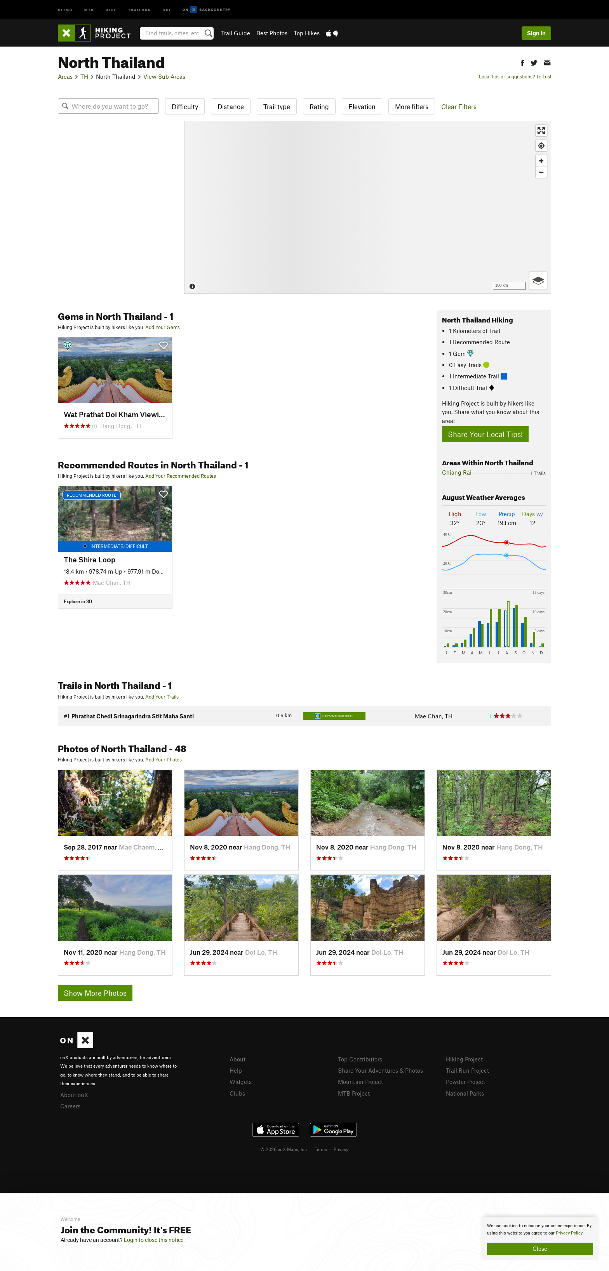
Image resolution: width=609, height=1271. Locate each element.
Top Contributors (360, 1059)
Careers (70, 1106)
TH (84, 76)
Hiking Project (464, 1059)
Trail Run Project (467, 1070)
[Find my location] (541, 145)
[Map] (367, 207)
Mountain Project (360, 1081)
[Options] (538, 281)
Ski (167, 9)
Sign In (536, 32)
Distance (231, 106)
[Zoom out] (541, 172)
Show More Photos (95, 992)
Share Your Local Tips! (485, 434)
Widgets (241, 1081)
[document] (540, 1238)
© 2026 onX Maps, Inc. (284, 1149)
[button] (522, 61)
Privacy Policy (569, 1233)
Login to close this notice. (154, 1240)
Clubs (237, 1093)
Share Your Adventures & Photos (380, 1070)
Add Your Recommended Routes (180, 476)
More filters (411, 106)
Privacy (341, 1149)
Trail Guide (235, 32)
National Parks (465, 1093)
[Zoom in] (541, 160)
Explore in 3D (78, 601)
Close (539, 1248)
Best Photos (271, 32)
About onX (74, 1094)
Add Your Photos (163, 759)
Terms (321, 1149)
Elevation (362, 106)
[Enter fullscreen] (541, 130)
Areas (65, 76)
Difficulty (185, 106)
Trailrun (139, 9)
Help (236, 1070)
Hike (111, 9)
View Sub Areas (164, 76)
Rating (319, 106)
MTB (89, 9)
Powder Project (465, 1081)
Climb (65, 9)
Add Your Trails (162, 697)
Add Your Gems (162, 327)
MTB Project (354, 1093)
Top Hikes (307, 32)
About (237, 1059)
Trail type (276, 106)
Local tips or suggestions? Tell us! (515, 76)
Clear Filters (459, 106)
